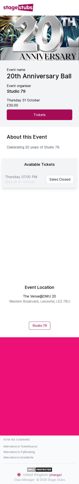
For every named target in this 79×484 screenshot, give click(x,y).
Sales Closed (60, 179)
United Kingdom (39, 475)
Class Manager (24, 479)
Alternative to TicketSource (20, 446)
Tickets (39, 115)
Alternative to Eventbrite (18, 457)
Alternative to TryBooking (19, 452)
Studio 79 (39, 325)
